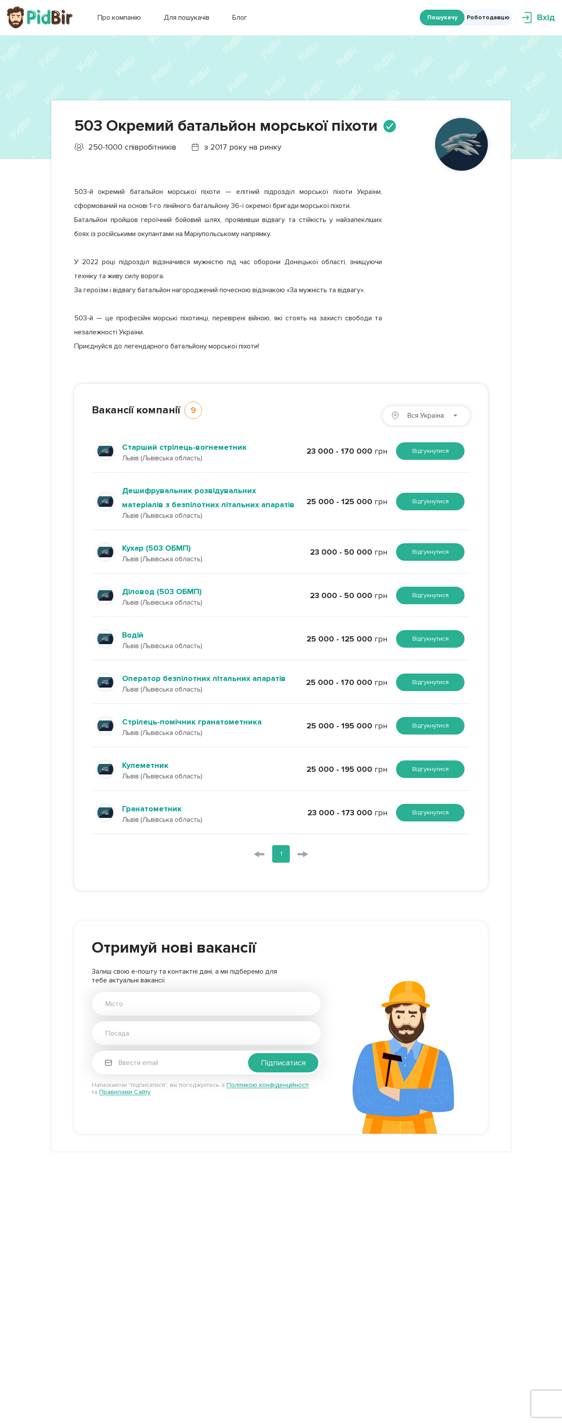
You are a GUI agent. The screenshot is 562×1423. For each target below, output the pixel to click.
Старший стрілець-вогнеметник (184, 447)
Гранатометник (152, 809)
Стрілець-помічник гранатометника (192, 722)
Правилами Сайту (125, 1092)
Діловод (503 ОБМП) (162, 591)
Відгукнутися (430, 451)
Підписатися (283, 1063)
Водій (133, 635)
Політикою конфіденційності (268, 1085)
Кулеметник (145, 765)
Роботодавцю (488, 17)
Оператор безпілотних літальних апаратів (204, 678)
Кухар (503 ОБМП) (156, 548)
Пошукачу (442, 17)
